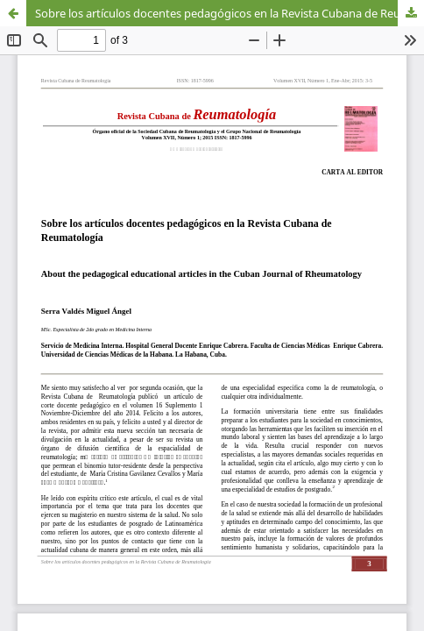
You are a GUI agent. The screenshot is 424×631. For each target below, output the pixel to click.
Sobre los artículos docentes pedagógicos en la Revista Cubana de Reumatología (229, 13)
